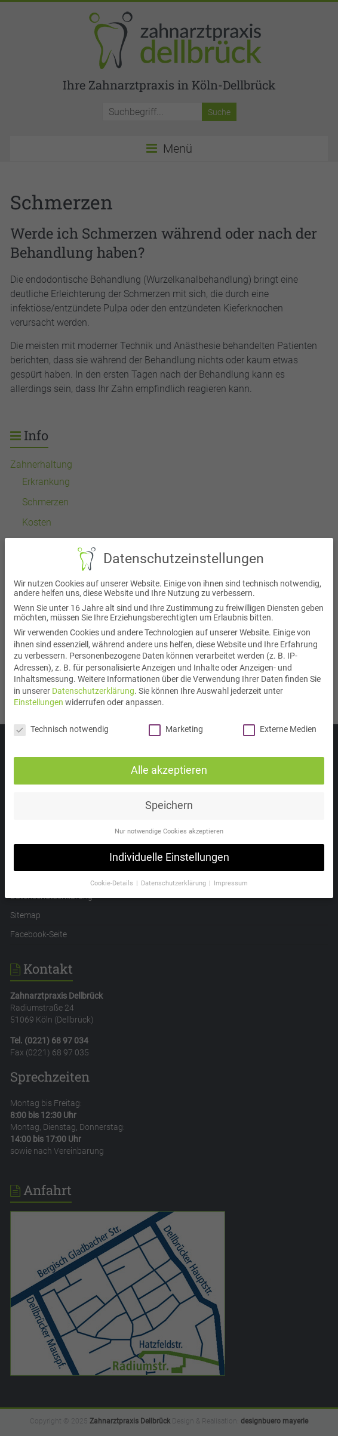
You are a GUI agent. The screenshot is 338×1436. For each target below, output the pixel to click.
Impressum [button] (231, 882)
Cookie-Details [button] (113, 882)
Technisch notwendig (61, 729)
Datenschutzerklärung (93, 691)
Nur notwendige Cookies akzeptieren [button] (169, 831)
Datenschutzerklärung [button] (174, 882)
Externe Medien (278, 729)
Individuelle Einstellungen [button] (169, 856)
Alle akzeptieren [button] (169, 770)
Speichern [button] (169, 805)
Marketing (176, 729)
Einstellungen (39, 703)
